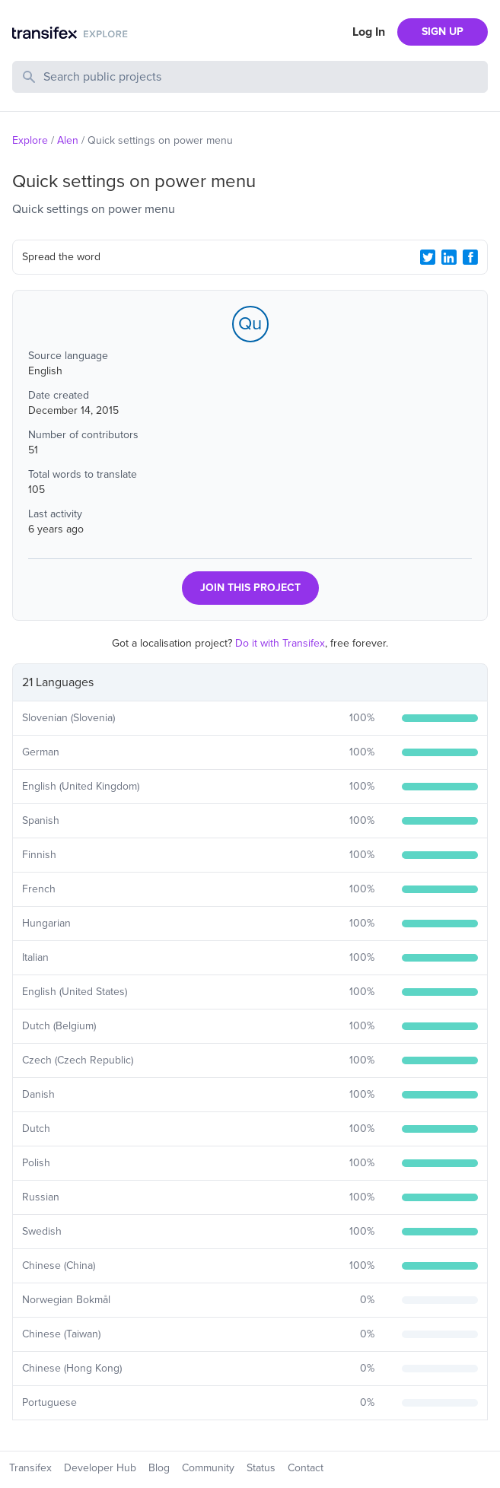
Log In (368, 32)
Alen (67, 140)
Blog (159, 1467)
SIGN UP (442, 31)
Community (208, 1467)
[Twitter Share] (427, 257)
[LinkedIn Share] (449, 257)
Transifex (30, 1467)
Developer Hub (100, 1467)
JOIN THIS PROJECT (250, 587)
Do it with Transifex (280, 643)
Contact (305, 1467)
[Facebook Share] (470, 257)
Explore (30, 140)
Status (261, 1467)
